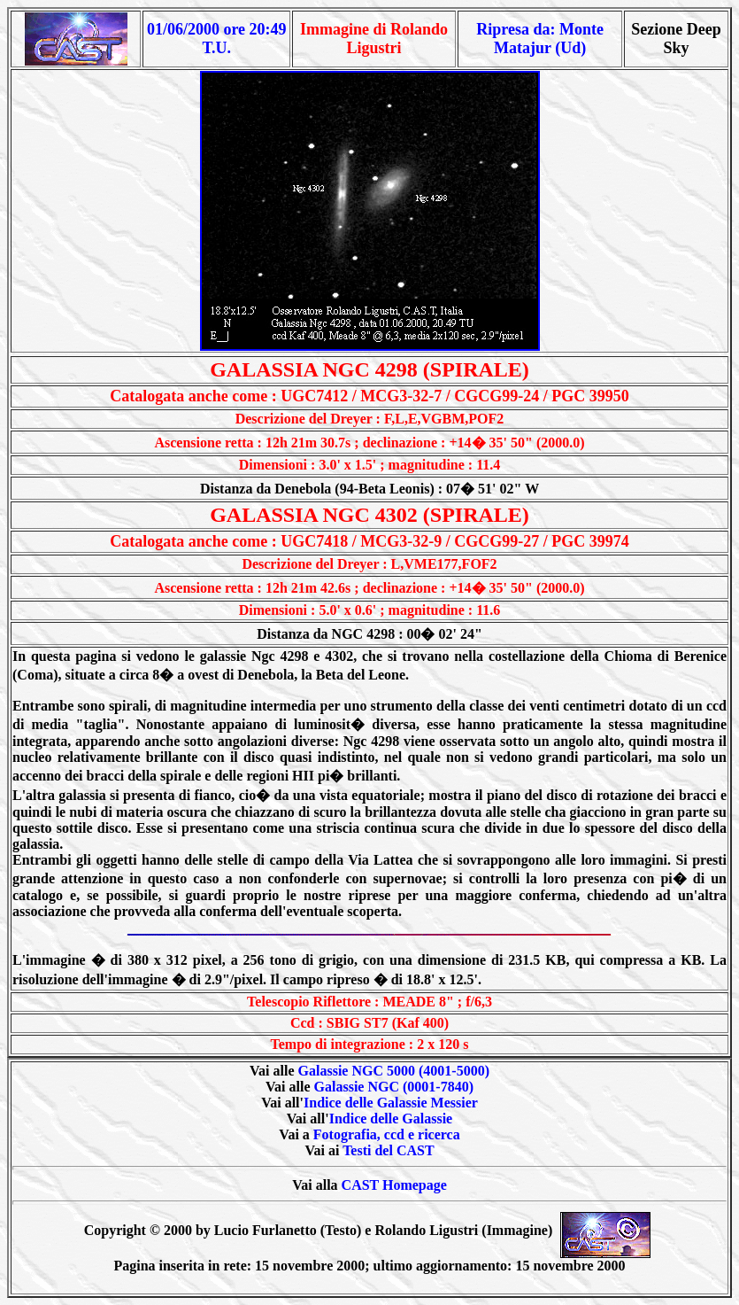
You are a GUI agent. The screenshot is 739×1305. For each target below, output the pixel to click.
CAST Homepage (394, 1184)
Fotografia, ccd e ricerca (386, 1134)
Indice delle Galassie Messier (391, 1102)
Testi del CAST (388, 1150)
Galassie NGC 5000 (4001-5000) (393, 1070)
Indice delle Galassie (391, 1118)
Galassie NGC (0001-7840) (393, 1086)
